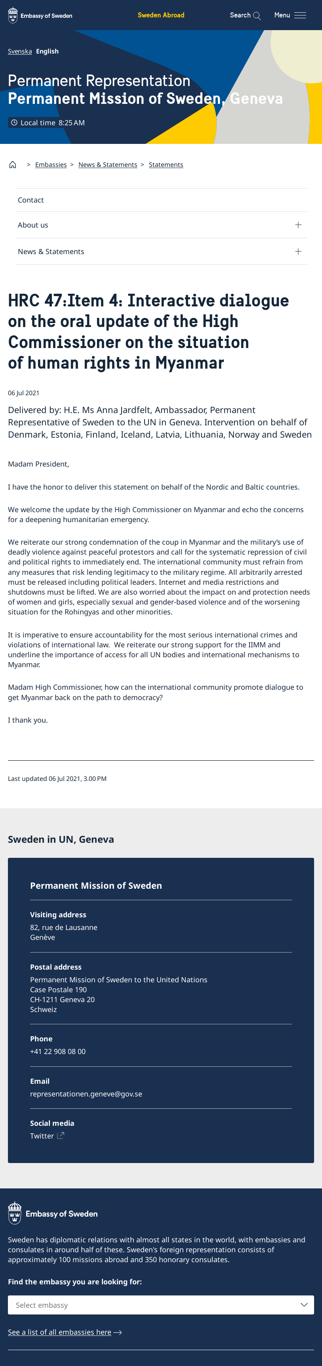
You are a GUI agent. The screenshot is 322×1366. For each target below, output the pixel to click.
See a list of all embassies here (59, 1332)
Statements (166, 164)
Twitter (42, 1135)
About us (33, 224)
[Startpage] (16, 164)
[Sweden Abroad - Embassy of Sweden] (47, 15)
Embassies (51, 164)
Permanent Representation (145, 89)
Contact (31, 200)
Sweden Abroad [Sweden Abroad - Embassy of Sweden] (161, 14)
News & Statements (107, 164)
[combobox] (161, 1304)
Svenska (20, 51)
